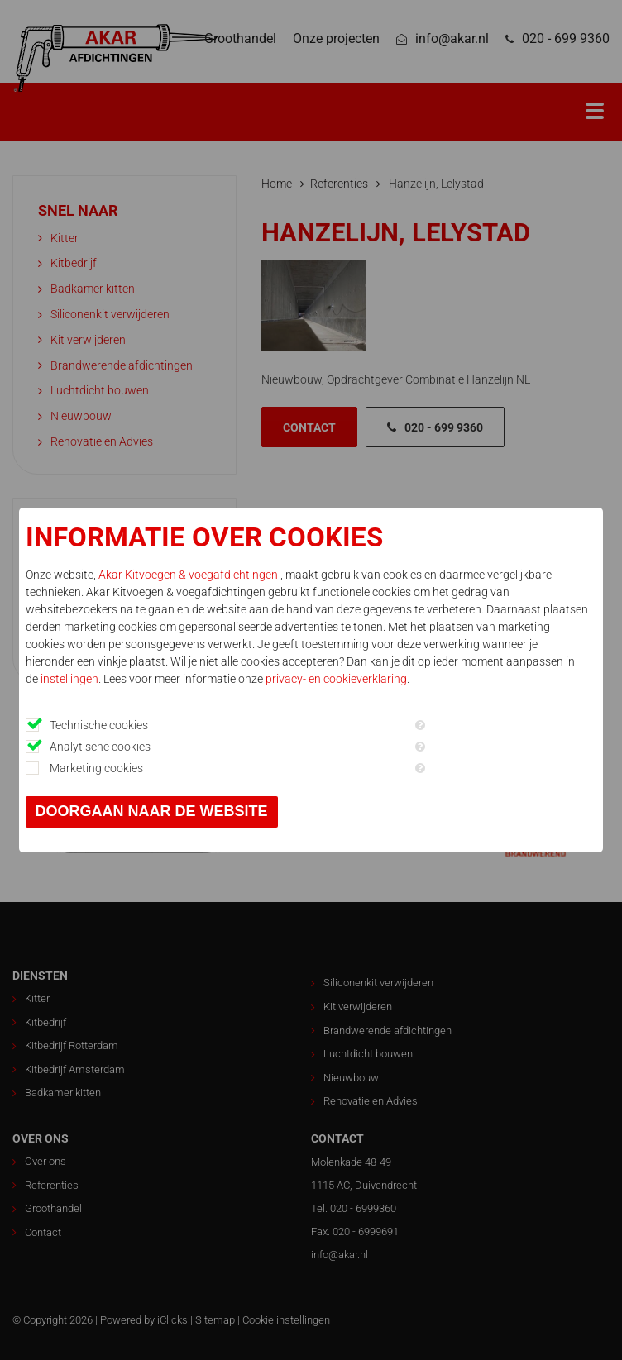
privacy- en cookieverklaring (336, 678)
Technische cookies (99, 725)
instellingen (69, 678)
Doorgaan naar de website (152, 811)
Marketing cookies (96, 768)
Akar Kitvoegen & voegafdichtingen (189, 574)
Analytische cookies (100, 746)
